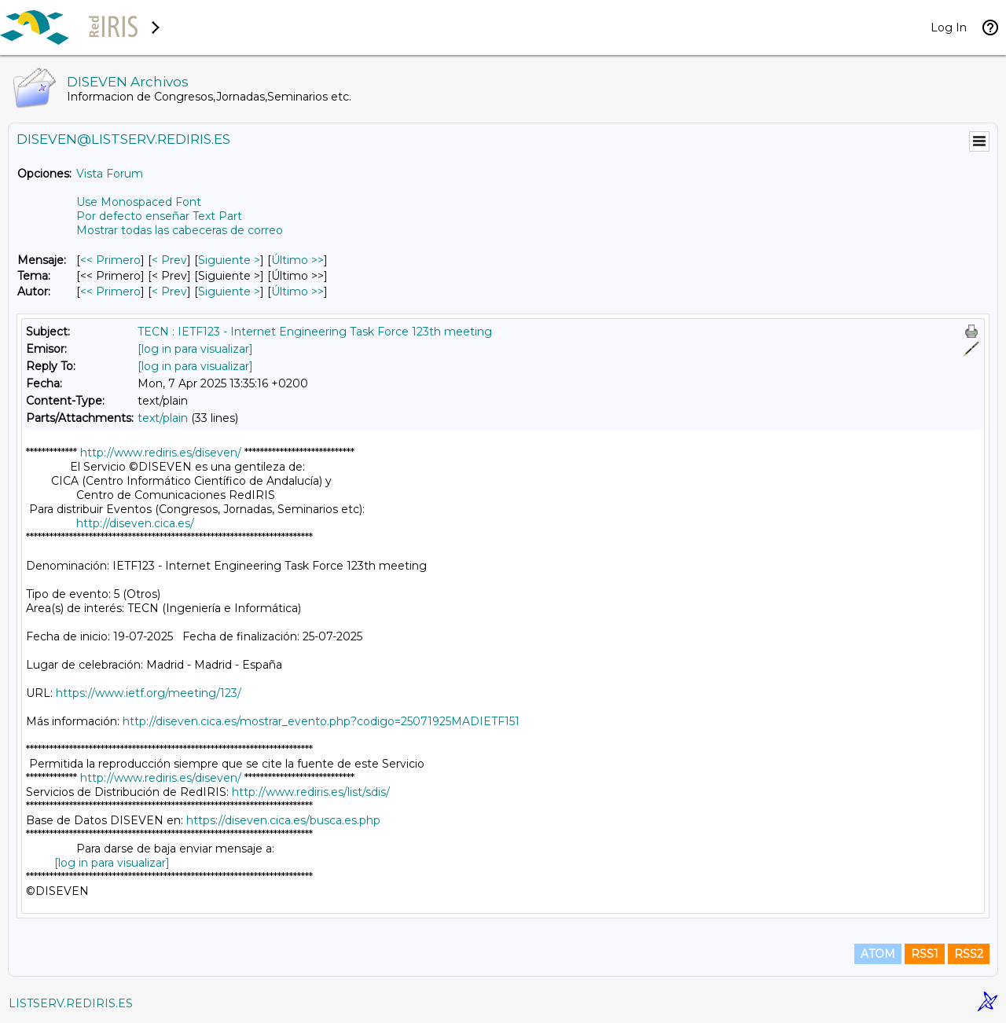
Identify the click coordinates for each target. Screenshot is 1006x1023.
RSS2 (968, 954)
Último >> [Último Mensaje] (297, 260)
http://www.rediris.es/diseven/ (160, 453)
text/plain (163, 418)
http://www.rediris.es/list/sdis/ (311, 792)
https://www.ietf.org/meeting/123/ (148, 693)
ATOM (878, 954)
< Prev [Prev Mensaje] (169, 260)
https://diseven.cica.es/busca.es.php (283, 820)
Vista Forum (109, 174)
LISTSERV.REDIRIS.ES (71, 1003)
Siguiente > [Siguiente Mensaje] (229, 260)
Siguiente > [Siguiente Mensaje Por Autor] (229, 291)
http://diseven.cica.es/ (135, 523)
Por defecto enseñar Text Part (159, 216)
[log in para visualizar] (195, 349)
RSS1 (924, 954)
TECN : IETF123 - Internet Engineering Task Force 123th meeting (315, 331)
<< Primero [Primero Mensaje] (110, 260)
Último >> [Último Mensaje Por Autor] (297, 291)
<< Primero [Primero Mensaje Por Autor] (110, 291)
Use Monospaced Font (138, 202)
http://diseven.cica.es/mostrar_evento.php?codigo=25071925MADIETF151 (321, 721)
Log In (949, 27)
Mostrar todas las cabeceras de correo (179, 230)
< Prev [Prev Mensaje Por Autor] (169, 291)
